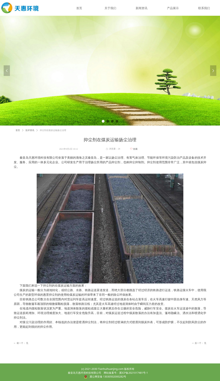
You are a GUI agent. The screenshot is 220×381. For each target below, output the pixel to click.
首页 (18, 130)
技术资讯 (29, 130)
